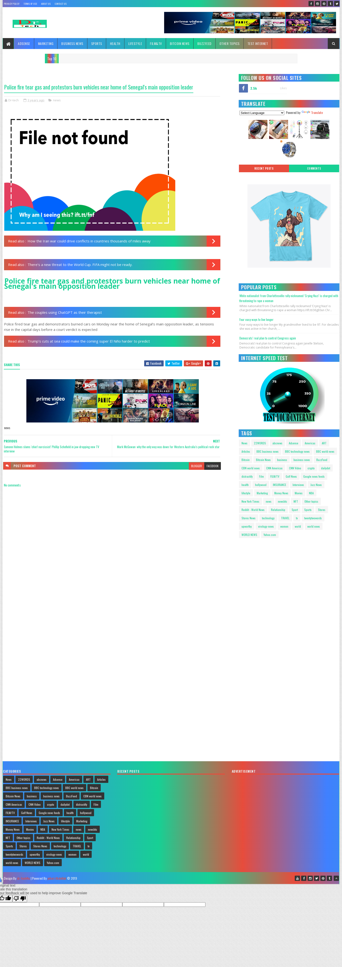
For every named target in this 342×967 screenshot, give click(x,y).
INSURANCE (279, 485)
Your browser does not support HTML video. (257, 562)
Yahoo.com (270, 535)
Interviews (298, 485)
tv (297, 518)
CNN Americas (274, 468)
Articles (246, 451)
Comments (314, 168)
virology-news (266, 526)
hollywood (260, 485)
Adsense (24, 43)
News (244, 443)
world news (313, 526)
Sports (96, 43)
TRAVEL (285, 518)
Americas (310, 443)
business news (302, 460)
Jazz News (316, 485)
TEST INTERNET (257, 43)
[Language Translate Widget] (261, 113)
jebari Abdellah (57, 878)
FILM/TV (274, 476)
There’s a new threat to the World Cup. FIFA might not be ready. (80, 264)
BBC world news (325, 451)
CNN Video (295, 468)
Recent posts (263, 168)
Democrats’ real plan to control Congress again (267, 338)
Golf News (291, 476)
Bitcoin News (180, 43)
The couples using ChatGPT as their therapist (65, 312)
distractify (247, 476)
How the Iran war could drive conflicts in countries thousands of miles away (89, 241)
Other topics (229, 43)
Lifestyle (135, 43)
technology (268, 518)
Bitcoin (246, 460)
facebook (212, 466)
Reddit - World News (253, 510)
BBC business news (267, 451)
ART (324, 443)
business (282, 460)
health (245, 485)
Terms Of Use (30, 3)
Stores (321, 510)
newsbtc (282, 501)
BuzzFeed (204, 43)
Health (115, 43)
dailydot (325, 468)
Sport (295, 510)
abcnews (277, 443)
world (298, 526)
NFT (296, 501)
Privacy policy (11, 3)
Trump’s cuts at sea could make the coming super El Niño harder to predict (89, 341)
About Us (46, 3)
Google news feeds (314, 476)
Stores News (249, 518)
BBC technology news (297, 451)
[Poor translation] (19, 898)
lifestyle (246, 493)
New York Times (250, 501)
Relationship (278, 510)
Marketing (46, 43)
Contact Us (60, 3)
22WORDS (260, 443)
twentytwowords (313, 518)
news (57, 100)
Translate (312, 112)
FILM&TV (156, 43)
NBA (311, 493)
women (284, 526)
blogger (196, 466)
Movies (299, 493)
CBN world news (251, 468)
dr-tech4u (23, 878)
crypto (311, 468)
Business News (72, 43)
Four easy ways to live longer (256, 319)
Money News (281, 493)
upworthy (247, 526)
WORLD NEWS (249, 535)
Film (261, 476)
